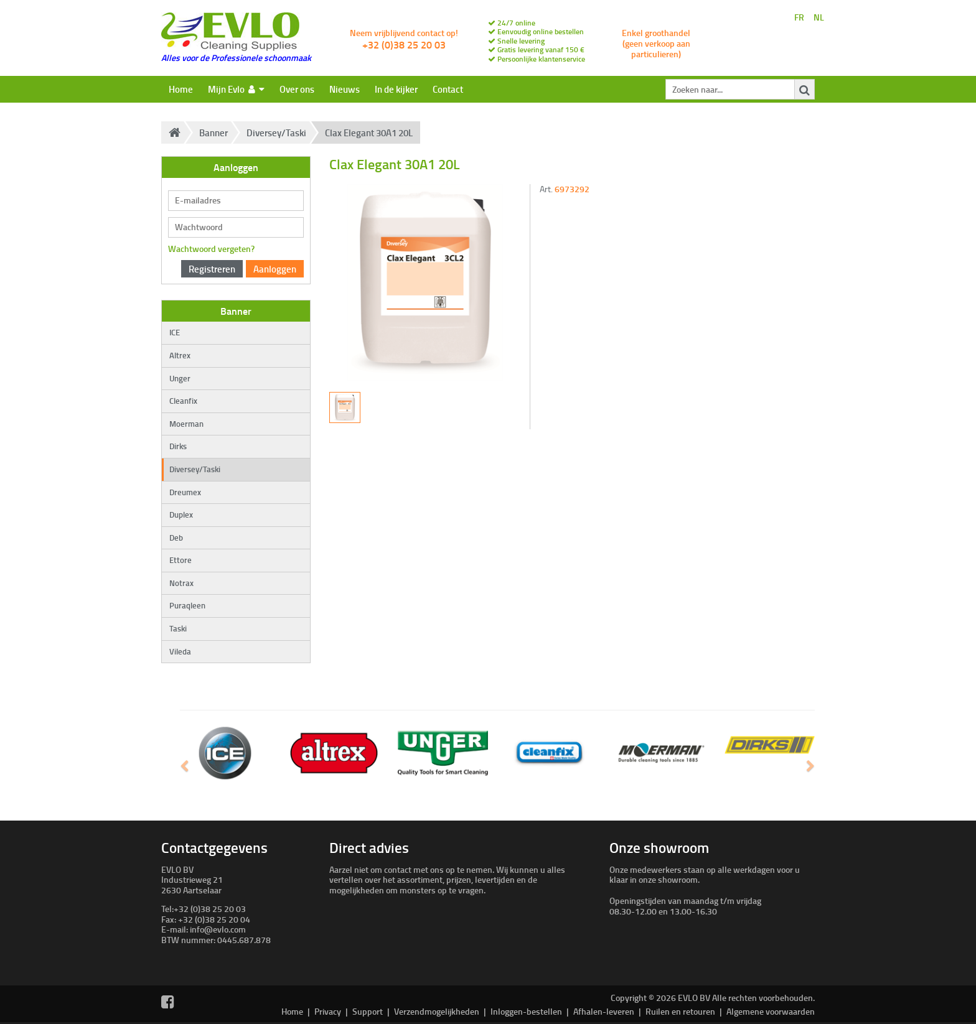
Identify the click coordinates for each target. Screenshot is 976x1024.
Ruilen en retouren (680, 1011)
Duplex (181, 514)
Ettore (180, 560)
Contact (448, 89)
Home (181, 89)
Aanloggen (274, 269)
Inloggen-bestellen (526, 1011)
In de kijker (396, 89)
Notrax (181, 583)
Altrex (179, 355)
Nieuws (344, 89)
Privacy (327, 1011)
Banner (213, 132)
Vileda (180, 651)
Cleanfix (183, 400)
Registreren (212, 269)
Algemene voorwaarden (770, 1011)
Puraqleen (187, 605)
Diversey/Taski (276, 132)
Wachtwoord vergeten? (211, 248)
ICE (174, 332)
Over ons (296, 89)
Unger (179, 378)
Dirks (178, 446)
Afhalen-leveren (603, 1011)
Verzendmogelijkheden (436, 1011)
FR (799, 17)
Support (367, 1011)
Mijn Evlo (236, 89)
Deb (176, 537)
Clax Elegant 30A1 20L (369, 132)
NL (819, 17)
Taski (178, 628)
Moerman (186, 423)
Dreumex (185, 492)
